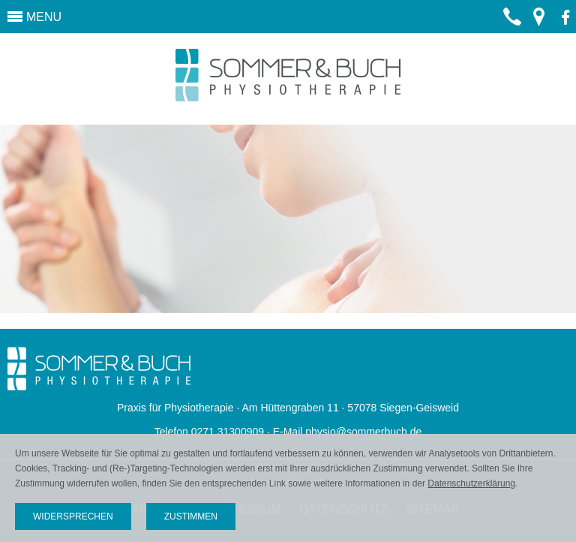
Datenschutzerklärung (471, 483)
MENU (44, 17)
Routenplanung (538, 24)
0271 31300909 (512, 27)
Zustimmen (191, 516)
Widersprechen (73, 516)
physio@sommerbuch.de (363, 432)
